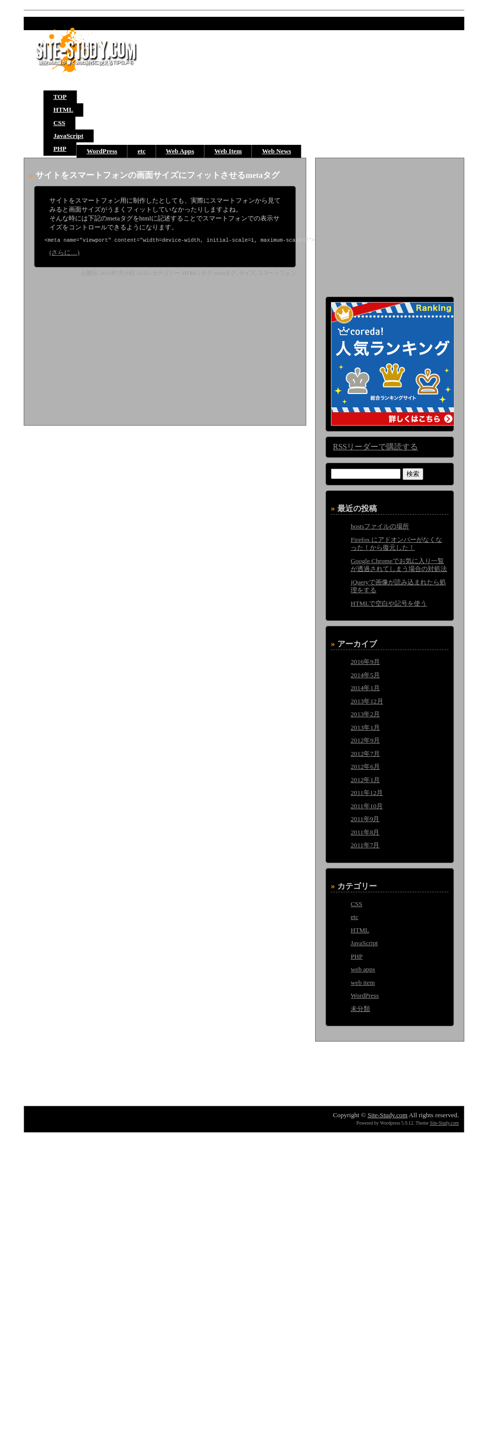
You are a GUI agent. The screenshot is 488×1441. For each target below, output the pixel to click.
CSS (59, 123)
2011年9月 (365, 819)
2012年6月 (365, 766)
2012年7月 (365, 753)
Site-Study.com (387, 1115)
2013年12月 (367, 701)
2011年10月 (367, 806)
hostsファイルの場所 (380, 526)
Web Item (228, 151)
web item (363, 982)
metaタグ (225, 274)
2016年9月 (365, 661)
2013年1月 (365, 727)
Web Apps (180, 151)
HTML (63, 109)
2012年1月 (365, 780)
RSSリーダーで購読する (375, 446)
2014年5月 (365, 675)
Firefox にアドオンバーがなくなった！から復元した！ (396, 544)
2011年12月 (367, 792)
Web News (276, 151)
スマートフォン (277, 274)
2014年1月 (365, 688)
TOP (60, 96)
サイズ (247, 274)
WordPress (101, 151)
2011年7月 (365, 845)
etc (141, 151)
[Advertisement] (106, 349)
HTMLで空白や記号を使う (389, 603)
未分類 (360, 1008)
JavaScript (68, 135)
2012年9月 (365, 740)
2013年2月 (365, 714)
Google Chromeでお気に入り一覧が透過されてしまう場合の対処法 (399, 565)
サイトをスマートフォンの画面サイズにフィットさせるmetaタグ (158, 175)
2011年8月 (365, 832)
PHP (59, 148)
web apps (363, 969)
